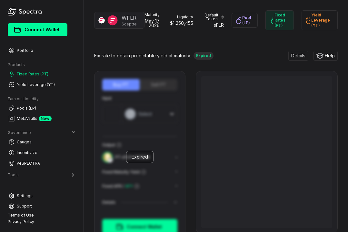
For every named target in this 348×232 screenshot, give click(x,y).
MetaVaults (30, 118)
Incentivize (23, 153)
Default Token (214, 17)
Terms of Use (21, 215)
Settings (21, 196)
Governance (41, 132)
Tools (41, 174)
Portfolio (21, 50)
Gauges (20, 142)
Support (20, 206)
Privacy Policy (21, 221)
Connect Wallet (37, 30)
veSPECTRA (24, 163)
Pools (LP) (22, 108)
